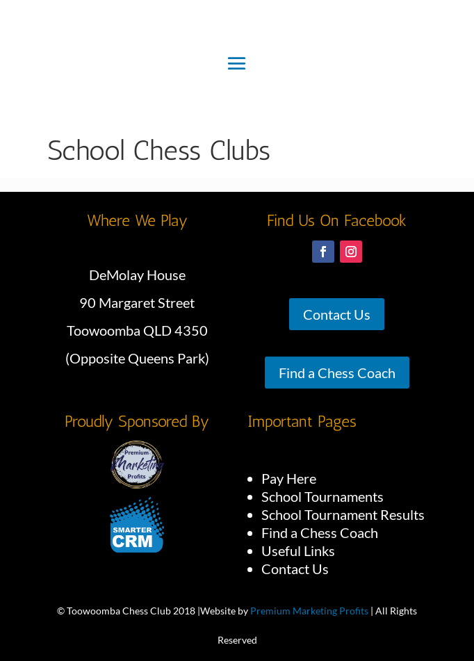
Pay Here (288, 478)
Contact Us (336, 314)
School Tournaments (322, 496)
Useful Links (298, 550)
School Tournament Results (343, 514)
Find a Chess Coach (337, 372)
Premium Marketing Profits (309, 611)
